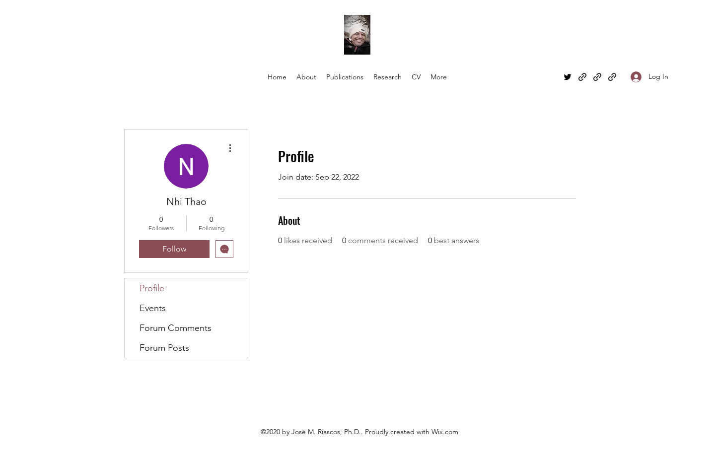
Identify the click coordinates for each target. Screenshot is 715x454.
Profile (152, 288)
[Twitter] (567, 77)
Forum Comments (176, 328)
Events (153, 308)
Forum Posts (164, 347)
